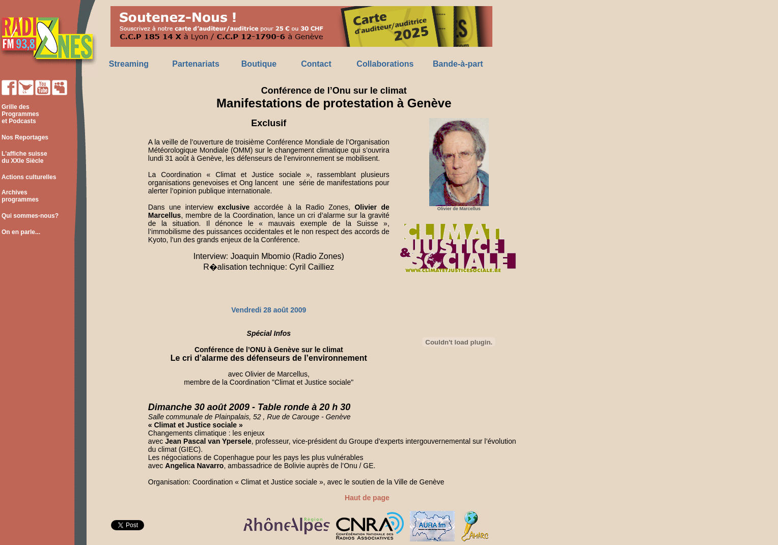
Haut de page (367, 498)
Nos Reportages (25, 137)
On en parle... (21, 232)
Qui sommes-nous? (30, 215)
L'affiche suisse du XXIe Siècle (23, 157)
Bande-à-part (458, 64)
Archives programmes (19, 196)
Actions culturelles (29, 177)
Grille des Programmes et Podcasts (19, 114)
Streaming (129, 64)
